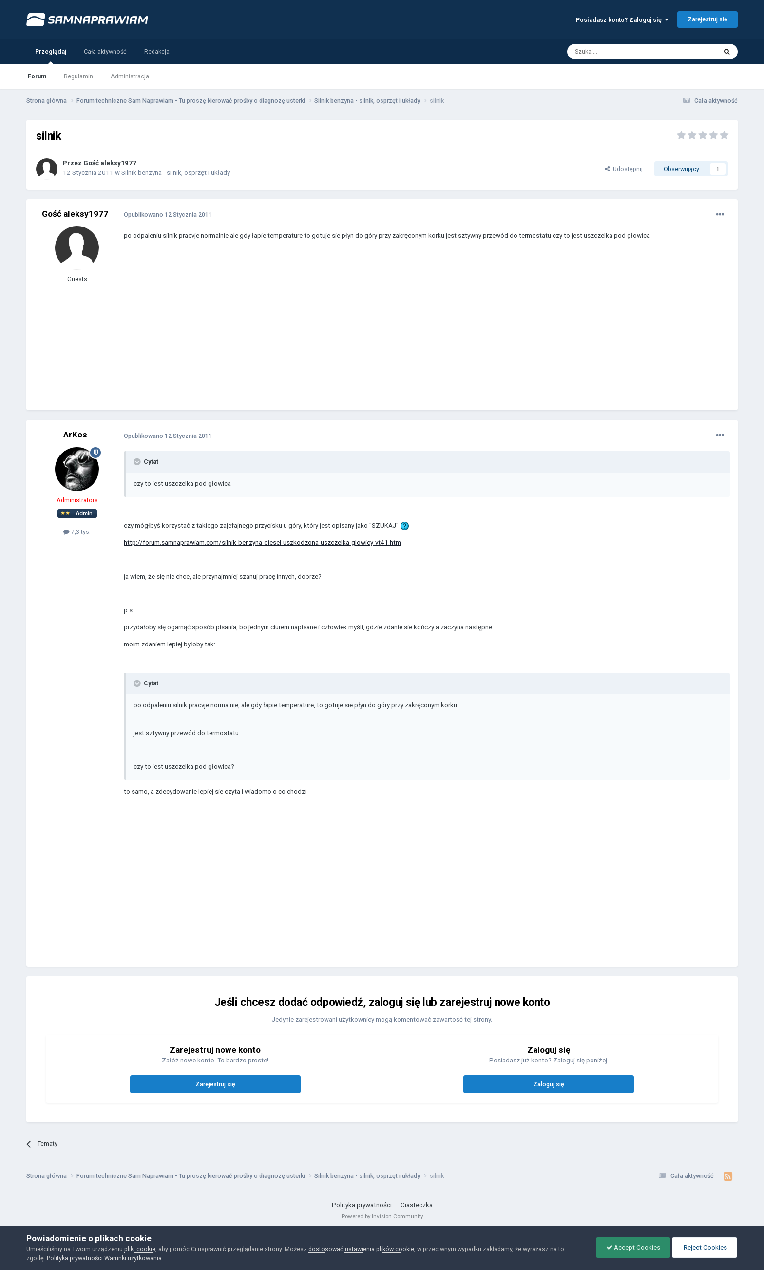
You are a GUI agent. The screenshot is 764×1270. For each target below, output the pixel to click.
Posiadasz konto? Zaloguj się (622, 19)
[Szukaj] (619, 51)
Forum (37, 76)
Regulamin (78, 76)
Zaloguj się (548, 1084)
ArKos (75, 434)
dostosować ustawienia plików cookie (361, 1248)
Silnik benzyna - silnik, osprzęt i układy (175, 172)
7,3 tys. (77, 531)
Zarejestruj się (707, 19)
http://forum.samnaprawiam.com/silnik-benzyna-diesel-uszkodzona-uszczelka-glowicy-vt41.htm (262, 542)
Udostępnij (624, 168)
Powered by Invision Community (382, 1216)
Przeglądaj (50, 56)
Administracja (130, 76)
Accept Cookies (633, 1247)
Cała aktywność (105, 51)
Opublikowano (168, 214)
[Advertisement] (301, 332)
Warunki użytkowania (133, 1258)
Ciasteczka (417, 1205)
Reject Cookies (704, 1247)
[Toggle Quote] (138, 462)
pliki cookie (139, 1248)
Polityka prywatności (362, 1205)
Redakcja (157, 51)
